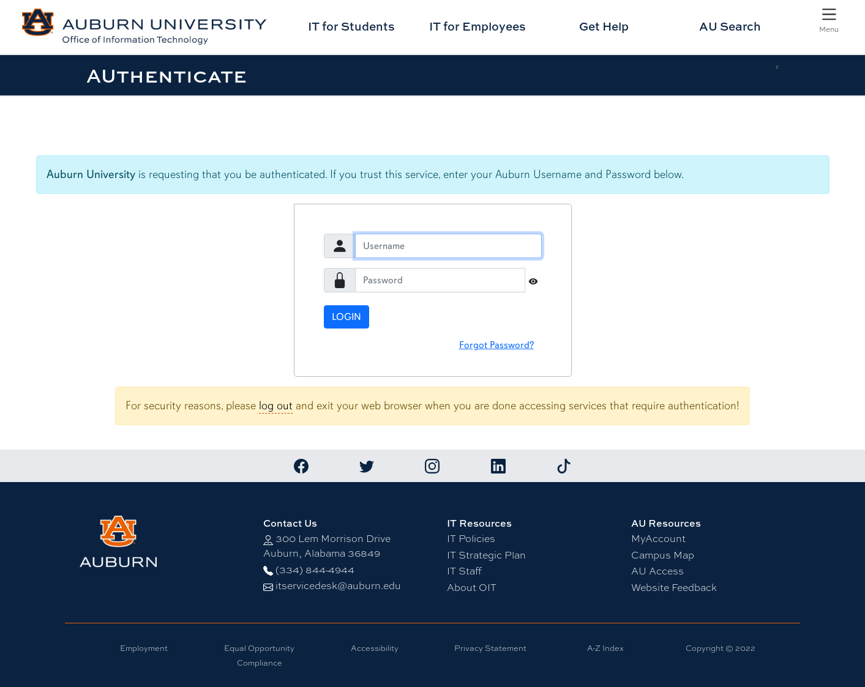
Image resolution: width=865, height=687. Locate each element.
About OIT (471, 587)
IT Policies (471, 538)
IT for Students (351, 26)
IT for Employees (477, 26)
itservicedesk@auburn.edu (338, 585)
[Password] (440, 280)
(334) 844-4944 (314, 569)
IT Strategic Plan (486, 555)
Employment (144, 648)
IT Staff (464, 571)
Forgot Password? (496, 345)
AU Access (657, 571)
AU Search (730, 26)
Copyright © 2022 (720, 648)
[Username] (448, 246)
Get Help (604, 26)
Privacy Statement (490, 648)
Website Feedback (674, 587)
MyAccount (658, 538)
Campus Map (662, 555)
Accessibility (375, 648)
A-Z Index (605, 648)
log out (276, 405)
